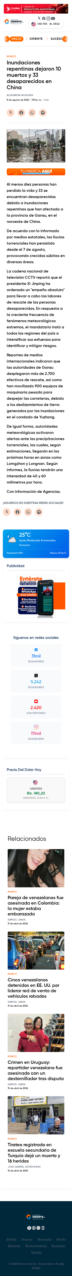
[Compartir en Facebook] (21, 113)
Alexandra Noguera (20, 95)
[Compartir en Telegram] (43, 113)
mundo (12, 892)
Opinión (36, 1252)
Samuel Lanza (16, 920)
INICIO (17, 39)
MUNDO (11, 56)
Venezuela (44, 1239)
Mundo (61, 1239)
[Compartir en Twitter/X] (10, 113)
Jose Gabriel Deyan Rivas (24, 1167)
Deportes (14, 1246)
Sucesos (58, 39)
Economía (58, 1246)
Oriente (36, 39)
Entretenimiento (36, 1246)
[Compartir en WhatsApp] (32, 113)
